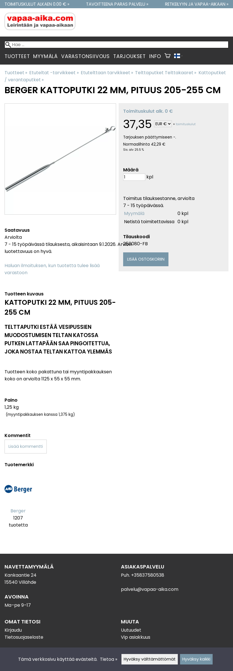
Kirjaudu (13, 630)
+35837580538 (147, 575)
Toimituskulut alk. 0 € (148, 111)
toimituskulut (186, 124)
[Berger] (18, 504)
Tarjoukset (129, 56)
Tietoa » (108, 659)
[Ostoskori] (167, 56)
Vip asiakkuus (135, 637)
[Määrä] (134, 177)
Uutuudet (131, 630)
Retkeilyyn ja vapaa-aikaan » (196, 4)
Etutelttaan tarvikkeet (107, 72)
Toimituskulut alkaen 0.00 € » (37, 4)
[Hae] (116, 44)
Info (155, 56)
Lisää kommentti (25, 446)
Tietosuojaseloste (24, 637)
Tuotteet (17, 56)
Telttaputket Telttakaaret (165, 72)
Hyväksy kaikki (196, 659)
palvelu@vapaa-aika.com (149, 589)
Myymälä (45, 56)
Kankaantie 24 (21, 575)
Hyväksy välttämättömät (150, 659)
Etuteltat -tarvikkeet (53, 72)
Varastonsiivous (85, 56)
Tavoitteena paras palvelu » (117, 4)
